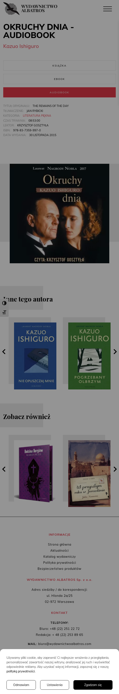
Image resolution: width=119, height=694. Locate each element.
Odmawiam (21, 685)
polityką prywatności (20, 671)
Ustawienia (54, 685)
